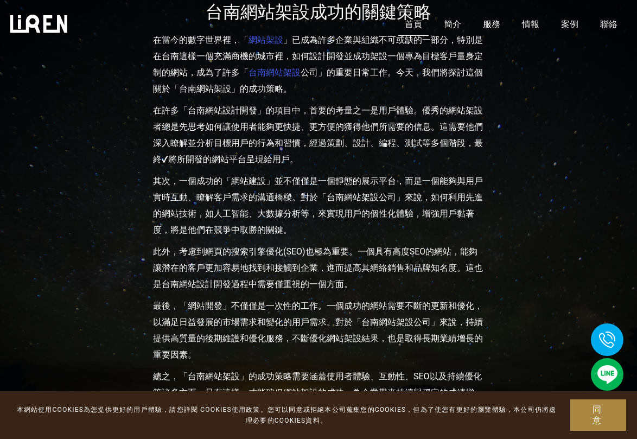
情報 (530, 24)
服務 (491, 24)
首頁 (413, 24)
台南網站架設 (275, 72)
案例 (569, 24)
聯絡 (608, 24)
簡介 (452, 24)
